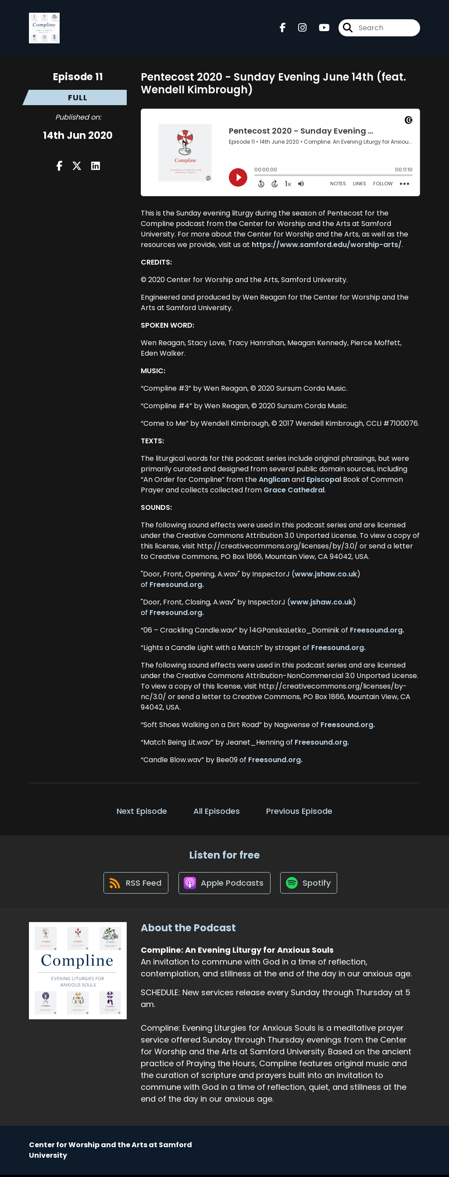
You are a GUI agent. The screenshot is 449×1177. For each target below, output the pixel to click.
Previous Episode (299, 811)
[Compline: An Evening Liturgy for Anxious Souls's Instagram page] (297, 28)
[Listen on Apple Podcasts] (224, 884)
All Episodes (216, 811)
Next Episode (142, 811)
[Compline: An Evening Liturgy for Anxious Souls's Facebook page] (283, 28)
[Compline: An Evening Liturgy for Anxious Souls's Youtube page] (319, 28)
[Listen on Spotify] (310, 884)
